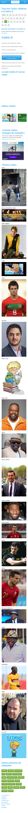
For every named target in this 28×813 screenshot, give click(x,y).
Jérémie (11, 770)
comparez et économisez (8, 139)
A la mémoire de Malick (8, 784)
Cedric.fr (4, 2)
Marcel (17, 780)
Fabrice (22, 787)
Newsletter (4, 807)
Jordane (19, 784)
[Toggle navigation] (25, 2)
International (4, 802)
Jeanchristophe (17, 774)
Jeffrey (10, 787)
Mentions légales (5, 804)
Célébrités (15, 2)
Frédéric (4, 770)
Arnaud (11, 790)
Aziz (3, 774)
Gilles (3, 777)
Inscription (4, 33)
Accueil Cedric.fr (5, 795)
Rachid (4, 780)
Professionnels (5, 800)
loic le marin (18, 770)
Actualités (3, 797)
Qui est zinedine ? (11, 777)
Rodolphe (21, 777)
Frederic (16, 787)
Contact (3, 805)
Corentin (4, 790)
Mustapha (10, 780)
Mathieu (9, 774)
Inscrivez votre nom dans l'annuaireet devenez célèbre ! (12, 57)
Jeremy (4, 787)
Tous (3, 14)
